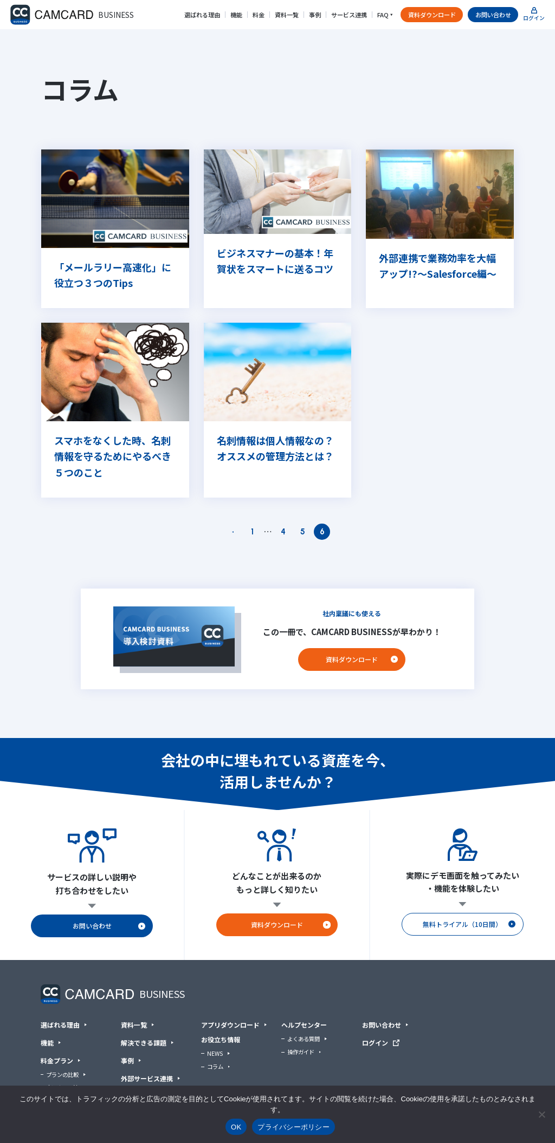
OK (236, 1127)
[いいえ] (541, 1114)
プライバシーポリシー (293, 1127)
